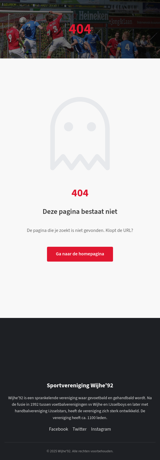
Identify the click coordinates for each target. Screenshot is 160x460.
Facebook (58, 429)
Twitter (80, 429)
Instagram (101, 429)
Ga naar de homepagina (80, 254)
